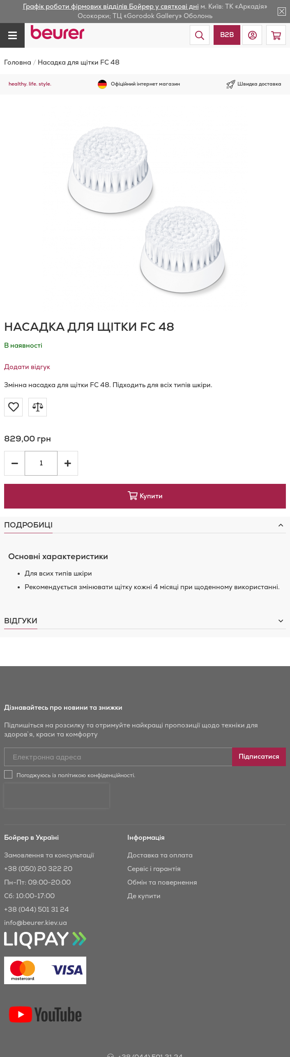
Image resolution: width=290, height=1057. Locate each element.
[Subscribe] (259, 757)
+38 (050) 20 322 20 (38, 840)
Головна (17, 62)
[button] (252, 35)
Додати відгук (27, 366)
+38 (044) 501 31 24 (36, 880)
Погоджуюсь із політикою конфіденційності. (75, 775)
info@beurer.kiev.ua (35, 894)
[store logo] (57, 32)
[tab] (145, 525)
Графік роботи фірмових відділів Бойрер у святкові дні (111, 6)
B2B (227, 34)
